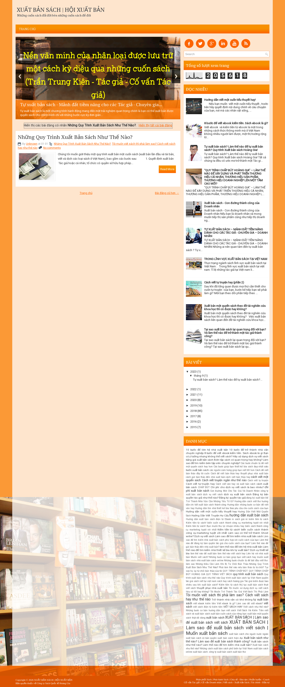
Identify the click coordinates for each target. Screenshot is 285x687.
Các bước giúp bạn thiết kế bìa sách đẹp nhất (238, 466)
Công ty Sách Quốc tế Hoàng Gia (53, 683)
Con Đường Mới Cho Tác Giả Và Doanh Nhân (235, 490)
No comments (52, 147)
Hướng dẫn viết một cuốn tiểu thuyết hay (211, 511)
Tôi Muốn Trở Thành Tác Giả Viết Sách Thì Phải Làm (239, 591)
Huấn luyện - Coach (259, 679)
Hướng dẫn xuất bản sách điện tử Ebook (208, 519)
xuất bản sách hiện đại (230, 638)
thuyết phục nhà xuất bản (212, 588)
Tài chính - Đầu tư (260, 682)
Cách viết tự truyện (258, 480)
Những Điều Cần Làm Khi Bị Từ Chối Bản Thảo (222, 564)
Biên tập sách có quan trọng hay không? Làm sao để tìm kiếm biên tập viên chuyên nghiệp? (227, 461)
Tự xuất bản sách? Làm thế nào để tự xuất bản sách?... (227, 379)
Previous (20, 76)
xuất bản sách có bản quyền (201, 638)
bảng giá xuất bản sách (199, 459)
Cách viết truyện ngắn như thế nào (224, 480)
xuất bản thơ (239, 651)
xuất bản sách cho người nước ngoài (248, 634)
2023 (193, 371)
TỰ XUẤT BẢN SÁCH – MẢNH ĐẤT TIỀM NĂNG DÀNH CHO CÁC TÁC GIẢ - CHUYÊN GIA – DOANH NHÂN (236, 233)
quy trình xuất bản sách (248, 574)
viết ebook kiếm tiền (204, 603)
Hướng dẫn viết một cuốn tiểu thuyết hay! (230, 99)
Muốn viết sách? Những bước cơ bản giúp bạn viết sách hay (223, 557)
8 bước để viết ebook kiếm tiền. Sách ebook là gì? (236, 123)
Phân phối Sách (204, 679)
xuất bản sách (215, 617)
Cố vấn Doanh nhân (211, 682)
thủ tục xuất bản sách (251, 584)
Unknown (31, 143)
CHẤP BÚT (204, 487)
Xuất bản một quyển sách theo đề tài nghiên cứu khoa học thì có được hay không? (235, 307)
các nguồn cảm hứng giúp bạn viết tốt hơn (232, 470)
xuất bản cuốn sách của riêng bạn (229, 613)
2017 (193, 416)
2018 (193, 411)
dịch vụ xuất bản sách (238, 494)
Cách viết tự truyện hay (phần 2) (224, 282)
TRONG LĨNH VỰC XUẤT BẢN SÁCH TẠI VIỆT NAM (235, 259)
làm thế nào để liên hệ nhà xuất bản (241, 546)
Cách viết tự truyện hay (200, 483)
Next (176, 76)
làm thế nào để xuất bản (203, 553)
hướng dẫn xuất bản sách (249, 515)
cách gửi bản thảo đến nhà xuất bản (205, 477)
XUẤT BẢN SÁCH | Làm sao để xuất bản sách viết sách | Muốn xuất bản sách (227, 627)
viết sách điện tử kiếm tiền (207, 606)
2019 (193, 405)
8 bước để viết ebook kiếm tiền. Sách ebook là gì (233, 453)
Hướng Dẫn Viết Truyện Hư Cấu (210, 515)
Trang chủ (27, 29)
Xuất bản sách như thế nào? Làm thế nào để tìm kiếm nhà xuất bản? (227, 643)
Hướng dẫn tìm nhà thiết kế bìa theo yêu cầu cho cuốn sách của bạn (231, 508)
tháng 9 (199, 375)
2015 (193, 427)
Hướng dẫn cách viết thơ (247, 501)
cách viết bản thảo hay (238, 477)
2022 (193, 389)
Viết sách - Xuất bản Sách (236, 682)
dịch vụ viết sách (212, 494)
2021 (193, 394)
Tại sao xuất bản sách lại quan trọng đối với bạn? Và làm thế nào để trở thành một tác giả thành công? (235, 333)
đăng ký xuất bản (255, 497)
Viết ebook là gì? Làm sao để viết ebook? (240, 603)
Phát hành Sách (220, 679)
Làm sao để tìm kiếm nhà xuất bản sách (239, 536)
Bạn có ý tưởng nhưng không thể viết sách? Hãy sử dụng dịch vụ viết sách (227, 455)
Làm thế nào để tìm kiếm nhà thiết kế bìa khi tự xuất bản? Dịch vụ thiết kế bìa (227, 550)
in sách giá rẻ (240, 519)
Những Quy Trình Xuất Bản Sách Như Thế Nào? (75, 137)
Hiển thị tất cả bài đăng (155, 125)
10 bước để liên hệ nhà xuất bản (207, 449)
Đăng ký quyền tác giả (232, 497)
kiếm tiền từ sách (258, 519)
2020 (193, 400)
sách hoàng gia (235, 581)
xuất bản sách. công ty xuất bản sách (212, 651)
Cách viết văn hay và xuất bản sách (235, 484)
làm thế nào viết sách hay (232, 553)
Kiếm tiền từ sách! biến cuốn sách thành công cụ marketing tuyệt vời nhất (227, 522)
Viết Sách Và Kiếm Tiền (250, 610)
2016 (193, 421)
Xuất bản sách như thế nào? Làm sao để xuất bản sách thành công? (227, 639)
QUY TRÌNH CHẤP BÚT (235, 570)
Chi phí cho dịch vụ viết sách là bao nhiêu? (237, 487)
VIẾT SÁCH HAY (233, 606)
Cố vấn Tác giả (192, 682)
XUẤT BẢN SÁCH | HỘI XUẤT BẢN (61, 9)
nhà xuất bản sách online (210, 560)
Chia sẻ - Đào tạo (239, 679)
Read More (167, 169)
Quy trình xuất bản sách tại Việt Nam (241, 577)
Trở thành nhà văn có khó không (232, 599)
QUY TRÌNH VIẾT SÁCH (219, 574)
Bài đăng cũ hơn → (167, 193)
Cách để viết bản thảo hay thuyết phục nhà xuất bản (239, 473)
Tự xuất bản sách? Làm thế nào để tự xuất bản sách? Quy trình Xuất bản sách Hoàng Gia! (233, 148)
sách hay (222, 581)
